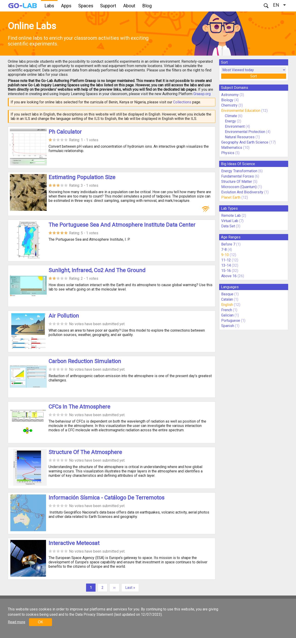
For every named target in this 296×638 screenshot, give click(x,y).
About (129, 5)
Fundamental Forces (237, 176)
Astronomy (230, 95)
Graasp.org (202, 94)
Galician (227, 315)
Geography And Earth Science (244, 142)
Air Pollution (64, 316)
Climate (231, 116)
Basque (227, 294)
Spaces (85, 5)
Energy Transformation (239, 171)
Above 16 (229, 276)
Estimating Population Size (82, 177)
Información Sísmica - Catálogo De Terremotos (106, 497)
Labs (49, 5)
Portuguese (230, 320)
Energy (231, 121)
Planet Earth (231, 197)
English (227, 304)
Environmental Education (240, 110)
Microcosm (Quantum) (239, 187)
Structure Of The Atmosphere (85, 452)
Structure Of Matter (236, 181)
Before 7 (228, 244)
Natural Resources (240, 137)
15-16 (226, 270)
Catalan (227, 299)
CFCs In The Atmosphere (79, 407)
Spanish (227, 326)
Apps (66, 5)
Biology (227, 100)
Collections (182, 102)
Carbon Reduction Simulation (85, 361)
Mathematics (231, 147)
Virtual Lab (229, 221)
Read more (16, 622)
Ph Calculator (65, 132)
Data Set (228, 226)
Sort (253, 76)
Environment (235, 126)
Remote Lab (231, 215)
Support (108, 5)
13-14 (226, 265)
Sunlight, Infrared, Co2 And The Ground (97, 270)
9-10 (225, 255)
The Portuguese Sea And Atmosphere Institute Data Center (122, 225)
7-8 (224, 249)
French (226, 310)
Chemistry (229, 105)
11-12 (226, 260)
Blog (147, 5)
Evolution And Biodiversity (242, 192)
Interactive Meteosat (74, 543)
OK (40, 622)
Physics (227, 153)
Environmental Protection (245, 132)
